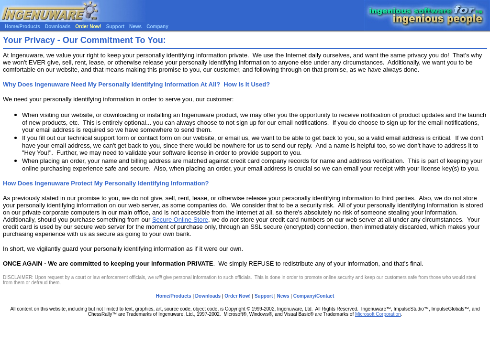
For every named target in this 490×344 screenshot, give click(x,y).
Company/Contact (313, 296)
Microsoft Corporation (378, 314)
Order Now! (88, 26)
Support (115, 26)
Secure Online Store (180, 219)
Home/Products (22, 26)
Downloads (57, 26)
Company (157, 26)
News (135, 26)
